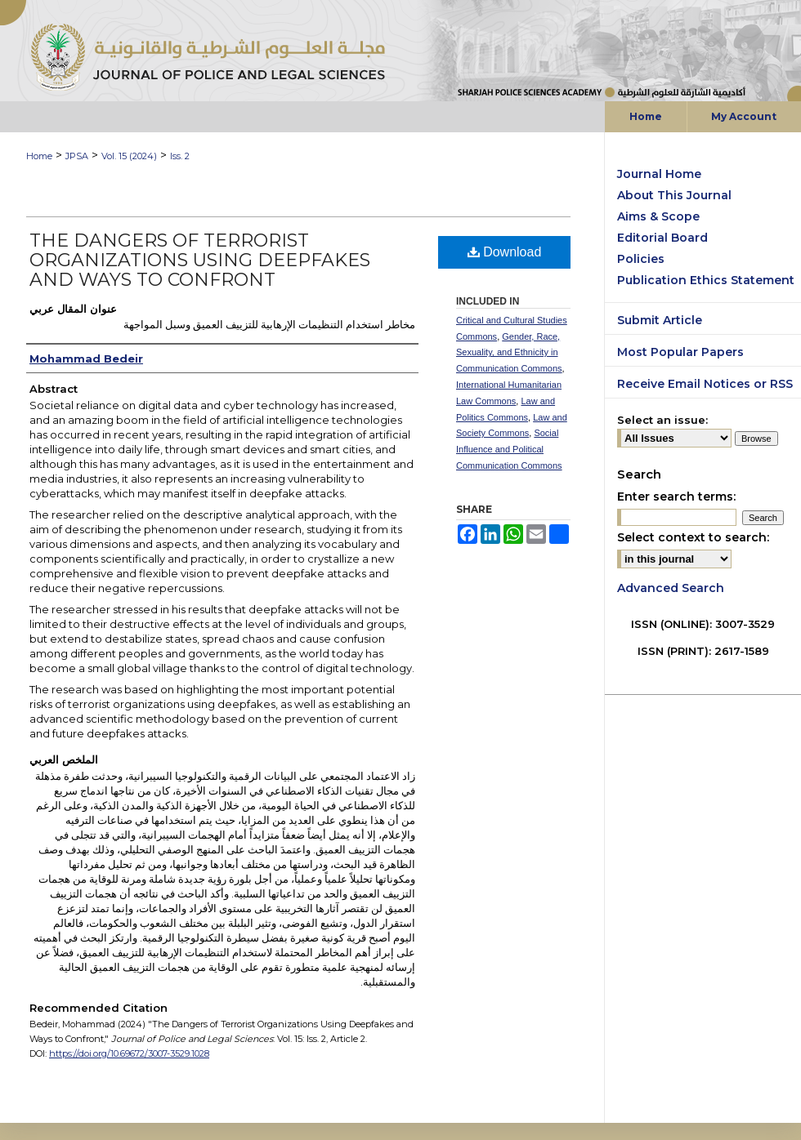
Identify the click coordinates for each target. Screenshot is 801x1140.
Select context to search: (693, 537)
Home (39, 156)
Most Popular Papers (680, 352)
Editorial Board (662, 237)
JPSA (76, 156)
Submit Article (659, 320)
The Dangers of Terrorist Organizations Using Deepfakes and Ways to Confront (199, 260)
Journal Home (659, 174)
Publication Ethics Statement (705, 280)
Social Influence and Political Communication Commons (509, 449)
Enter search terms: (676, 496)
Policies (641, 259)
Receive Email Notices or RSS (705, 383)
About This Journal (674, 195)
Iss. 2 (180, 156)
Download (505, 252)
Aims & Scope (658, 216)
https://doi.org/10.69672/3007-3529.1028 (129, 1053)
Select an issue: (662, 419)
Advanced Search (670, 588)
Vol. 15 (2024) (129, 156)
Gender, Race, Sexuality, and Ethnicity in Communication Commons (509, 353)
